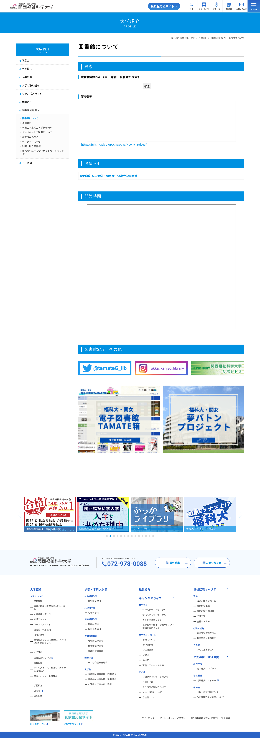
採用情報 (225, 717)
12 (146, 536)
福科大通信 (39, 634)
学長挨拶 (38, 600)
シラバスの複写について (154, 687)
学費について (148, 639)
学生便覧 (38, 696)
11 (142, 536)
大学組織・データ (42, 614)
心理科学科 (93, 612)
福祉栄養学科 (94, 629)
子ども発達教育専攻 (97, 662)
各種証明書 (147, 681)
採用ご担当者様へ (205, 649)
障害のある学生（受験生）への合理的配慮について (50, 641)
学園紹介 (38, 685)
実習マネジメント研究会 (45, 676)
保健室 (145, 655)
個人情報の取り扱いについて (204, 717)
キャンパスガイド (42, 624)
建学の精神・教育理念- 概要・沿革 (49, 608)
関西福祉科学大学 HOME (183, 37)
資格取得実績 (203, 606)
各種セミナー (203, 621)
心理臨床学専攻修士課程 (100, 684)
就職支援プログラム (206, 633)
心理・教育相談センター (208, 692)
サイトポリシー (149, 717)
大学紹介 (202, 37)
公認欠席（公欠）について (155, 676)
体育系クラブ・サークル (154, 609)
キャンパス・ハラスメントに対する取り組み (50, 669)
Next (241, 514)
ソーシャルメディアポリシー (173, 717)
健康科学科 (93, 623)
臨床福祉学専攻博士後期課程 (102, 679)
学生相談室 (147, 649)
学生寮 (145, 660)
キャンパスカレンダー (153, 619)
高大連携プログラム (206, 668)
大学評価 (38, 652)
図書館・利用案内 (42, 629)
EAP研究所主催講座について (210, 697)
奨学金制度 (147, 644)
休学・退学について (152, 692)
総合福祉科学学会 (43, 657)
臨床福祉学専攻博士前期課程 (102, 674)
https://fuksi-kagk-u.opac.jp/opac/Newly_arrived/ (114, 144)
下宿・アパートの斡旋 (153, 665)
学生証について (149, 697)
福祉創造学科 (94, 600)
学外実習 (201, 616)
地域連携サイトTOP (208, 680)
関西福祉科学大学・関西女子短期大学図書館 (108, 176)
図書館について (236, 37)
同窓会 (38, 691)
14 (153, 536)
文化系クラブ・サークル (154, 614)
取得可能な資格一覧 (206, 600)
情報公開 (38, 662)
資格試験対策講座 (205, 611)
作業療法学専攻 (95, 645)
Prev (19, 514)
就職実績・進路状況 (206, 638)
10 (139, 536)
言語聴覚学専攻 (95, 651)
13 (150, 536)
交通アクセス (40, 619)
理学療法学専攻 (95, 640)
